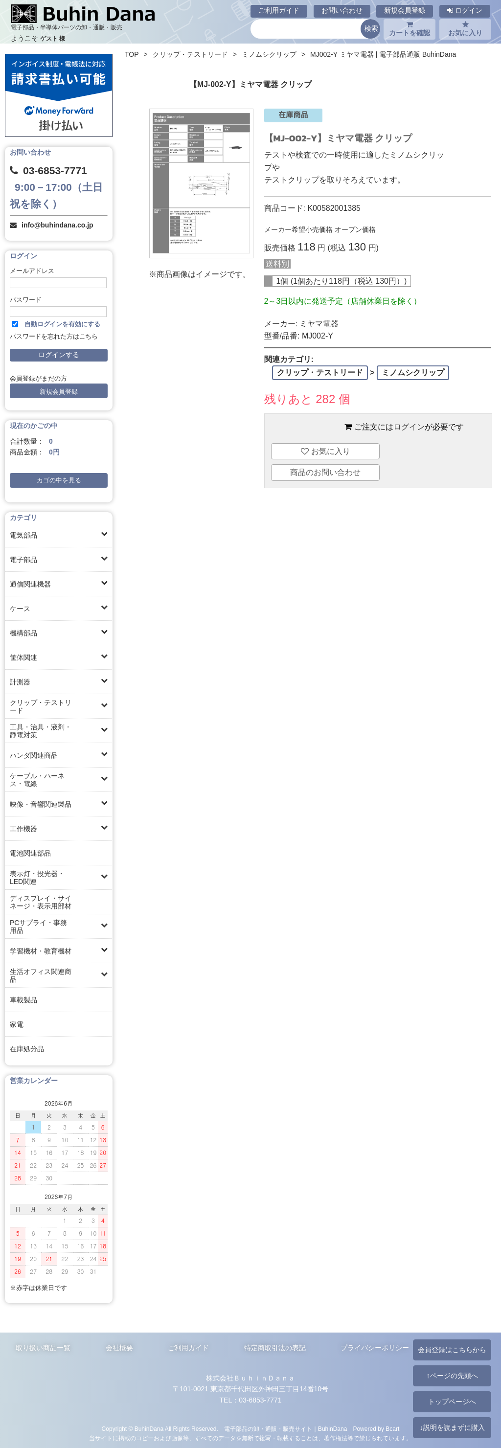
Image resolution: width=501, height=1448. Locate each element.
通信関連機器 (30, 584)
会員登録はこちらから (452, 1350)
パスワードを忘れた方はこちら (54, 336)
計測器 (20, 682)
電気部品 (23, 535)
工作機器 (23, 829)
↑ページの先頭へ (452, 1376)
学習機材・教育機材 (40, 951)
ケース (20, 608)
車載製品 (23, 1000)
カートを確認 (409, 29)
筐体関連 (23, 657)
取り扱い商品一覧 (43, 1348)
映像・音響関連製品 (40, 804)
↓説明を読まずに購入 (451, 1427)
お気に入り (465, 29)
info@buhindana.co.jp (57, 225)
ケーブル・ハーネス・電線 (37, 780)
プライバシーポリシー (375, 1348)
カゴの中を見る (59, 480)
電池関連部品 (30, 853)
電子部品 (23, 560)
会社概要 (119, 1348)
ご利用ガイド (278, 10)
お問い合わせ (342, 10)
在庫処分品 (27, 1049)
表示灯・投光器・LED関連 (37, 877)
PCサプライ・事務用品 (38, 926)
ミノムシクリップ (269, 54)
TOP (132, 54)
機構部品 (23, 633)
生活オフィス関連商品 (40, 975)
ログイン (464, 10)
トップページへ (452, 1401)
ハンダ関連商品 (34, 755)
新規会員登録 (404, 10)
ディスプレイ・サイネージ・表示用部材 (40, 902)
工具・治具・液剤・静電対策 (40, 731)
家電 (16, 1024)
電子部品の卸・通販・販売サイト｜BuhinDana (285, 1428)
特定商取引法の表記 (275, 1348)
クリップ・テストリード (40, 706)
